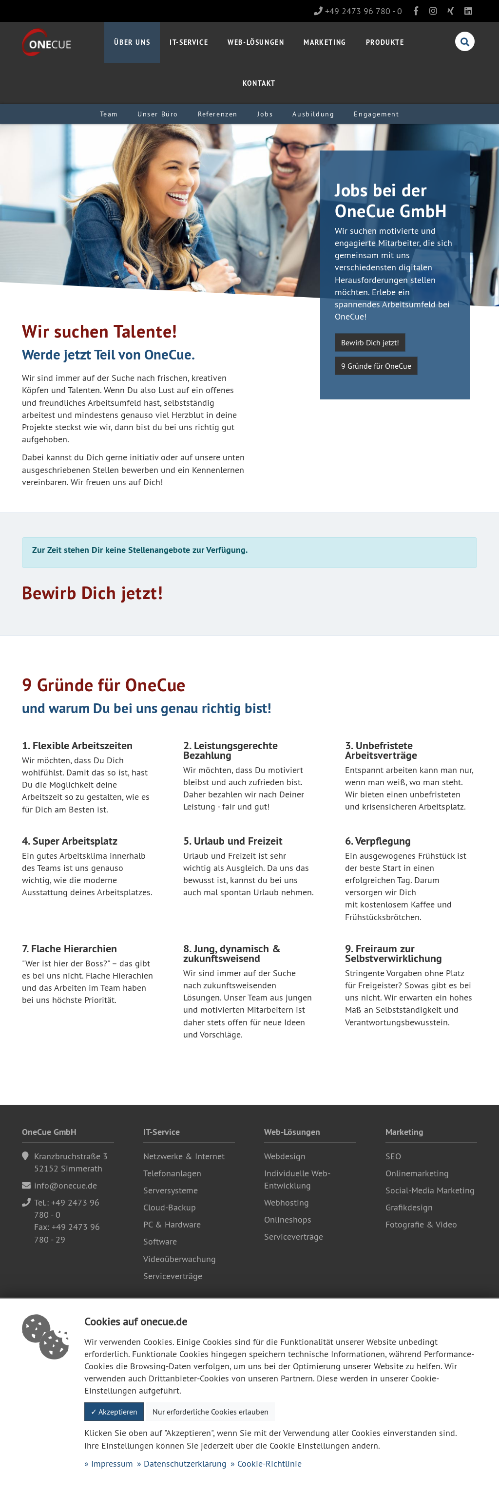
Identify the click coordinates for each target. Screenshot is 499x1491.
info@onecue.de (65, 1185)
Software (160, 1241)
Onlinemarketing (417, 1173)
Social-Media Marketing (430, 1190)
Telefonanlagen (172, 1173)
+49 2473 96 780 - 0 (358, 11)
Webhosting (286, 1202)
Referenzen (218, 114)
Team (109, 114)
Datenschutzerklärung (185, 1463)
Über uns (132, 42)
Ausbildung (313, 114)
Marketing (325, 42)
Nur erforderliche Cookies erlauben (211, 1411)
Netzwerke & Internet (184, 1156)
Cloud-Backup (169, 1207)
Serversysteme (170, 1190)
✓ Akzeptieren (114, 1411)
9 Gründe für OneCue (376, 366)
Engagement (376, 114)
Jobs (265, 114)
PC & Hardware (172, 1224)
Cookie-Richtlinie (269, 1463)
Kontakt (259, 83)
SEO (393, 1156)
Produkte (385, 42)
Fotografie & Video (421, 1224)
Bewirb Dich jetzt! (370, 342)
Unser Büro (157, 114)
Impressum (112, 1463)
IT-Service (189, 42)
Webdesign (285, 1156)
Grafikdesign (409, 1207)
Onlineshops (287, 1219)
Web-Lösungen (256, 42)
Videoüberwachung (179, 1259)
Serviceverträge (172, 1276)
